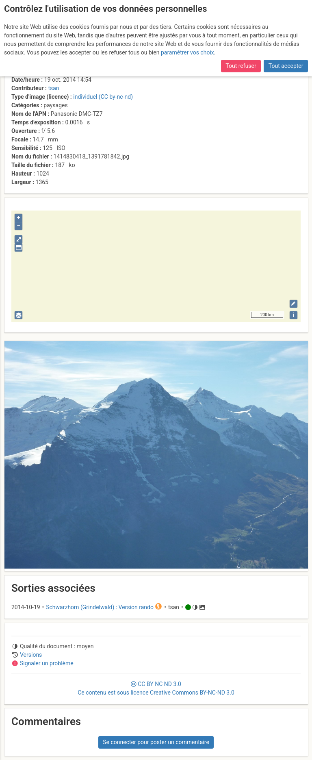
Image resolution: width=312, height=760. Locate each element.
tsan (53, 88)
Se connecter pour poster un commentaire (156, 742)
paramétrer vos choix (187, 52)
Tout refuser (240, 66)
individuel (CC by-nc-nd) (103, 96)
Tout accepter (286, 66)
